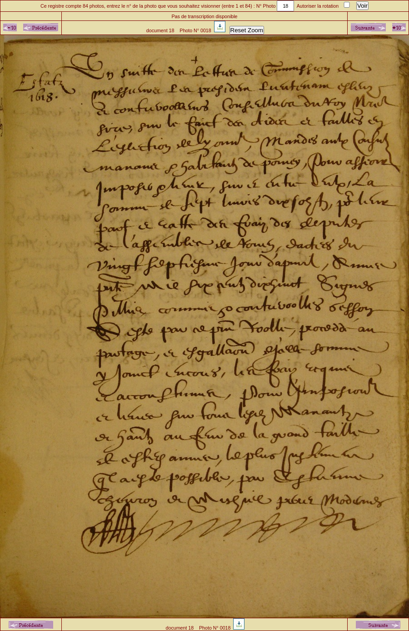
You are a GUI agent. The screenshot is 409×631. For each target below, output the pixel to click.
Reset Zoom (247, 30)
